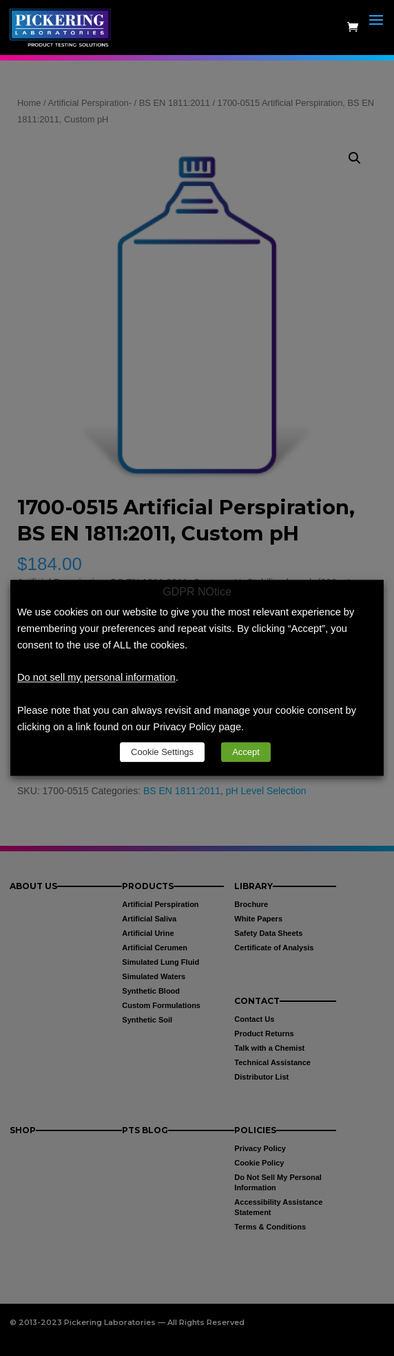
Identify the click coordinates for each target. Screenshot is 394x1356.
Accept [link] (246, 752)
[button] (376, 36)
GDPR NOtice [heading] (197, 592)
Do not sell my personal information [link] (96, 678)
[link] (63, 27)
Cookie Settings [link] (162, 752)
